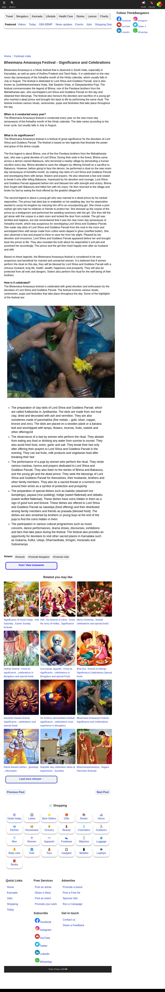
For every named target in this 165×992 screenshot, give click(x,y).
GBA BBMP (46, 24)
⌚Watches (84, 839)
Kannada (37, 16)
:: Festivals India (21, 56)
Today (32, 24)
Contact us (69, 919)
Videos (22, 24)
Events (79, 24)
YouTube (42, 936)
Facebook (43, 920)
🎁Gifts (66, 816)
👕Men (14, 839)
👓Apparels (49, 839)
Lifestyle (50, 16)
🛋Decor (101, 816)
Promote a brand (72, 887)
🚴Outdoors (101, 828)
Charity (104, 16)
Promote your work (46, 904)
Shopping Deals (104, 24)
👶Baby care (14, 851)
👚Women (31, 839)
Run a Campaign (72, 904)
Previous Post (15, 792)
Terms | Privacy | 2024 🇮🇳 (58, 969)
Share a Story (43, 892)
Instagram (43, 928)
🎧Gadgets (66, 851)
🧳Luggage (101, 839)
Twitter (41, 944)
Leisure (92, 16)
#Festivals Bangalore (39, 557)
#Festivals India (61, 557)
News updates (63, 24)
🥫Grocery (49, 828)
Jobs (89, 24)
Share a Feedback (73, 925)
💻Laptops (101, 851)
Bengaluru (22, 16)
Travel (9, 16)
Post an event (43, 898)
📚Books (84, 816)
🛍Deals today (15, 816)
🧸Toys (49, 851)
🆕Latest (31, 816)
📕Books (14, 863)
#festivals (20, 557)
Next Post (103, 792)
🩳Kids (31, 851)
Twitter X (139, 25)
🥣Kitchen (14, 828)
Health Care (66, 16)
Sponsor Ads (70, 898)
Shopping (12, 904)
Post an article (43, 887)
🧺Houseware (31, 828)
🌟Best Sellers (49, 816)
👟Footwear (66, 839)
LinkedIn (42, 952)
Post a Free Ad (71, 892)
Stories (80, 16)
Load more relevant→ (31, 779)
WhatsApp (43, 960)
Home (7, 56)
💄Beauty (67, 828)
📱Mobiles (83, 851)
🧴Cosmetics (84, 828)
